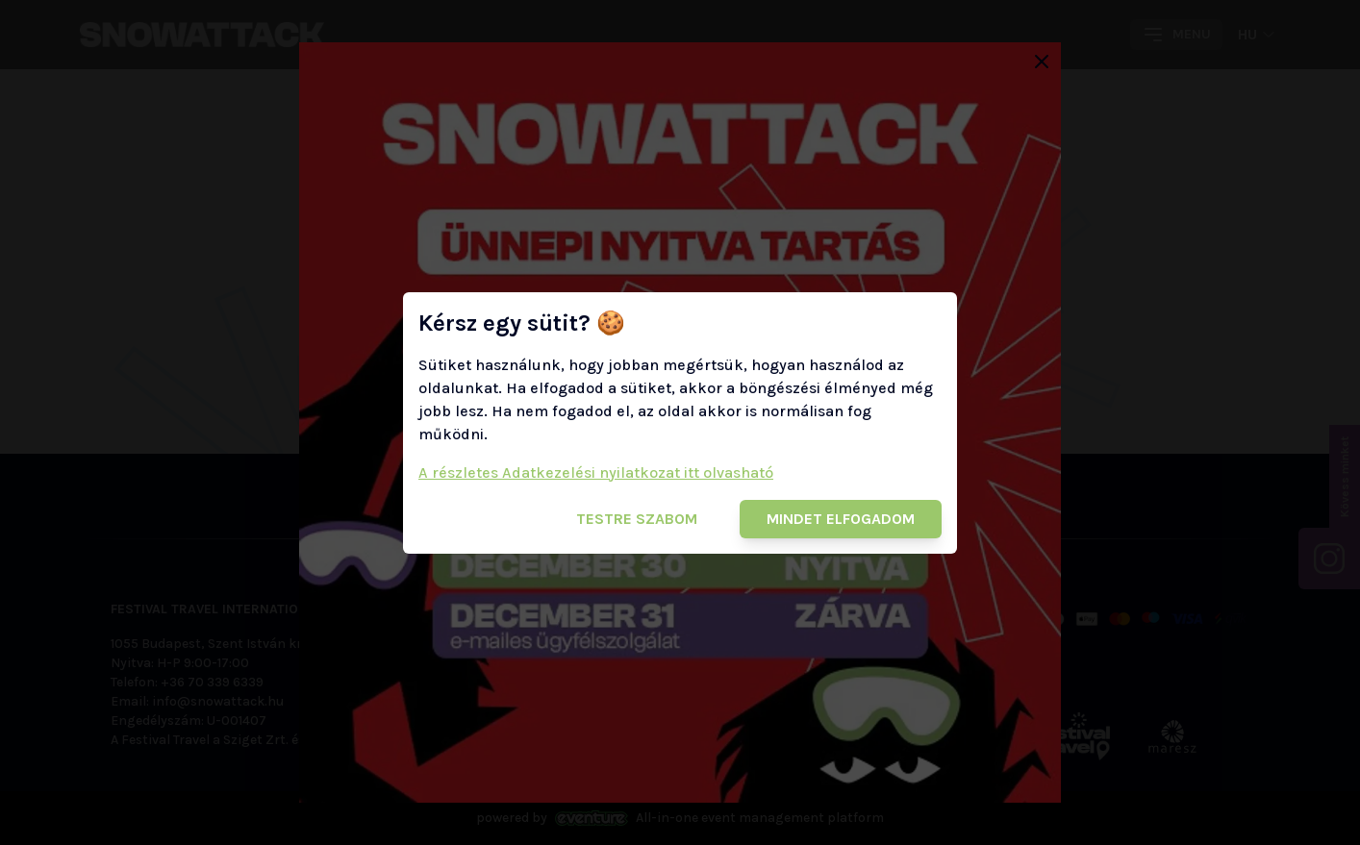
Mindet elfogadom (841, 518)
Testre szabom (636, 518)
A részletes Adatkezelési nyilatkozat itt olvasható (595, 472)
